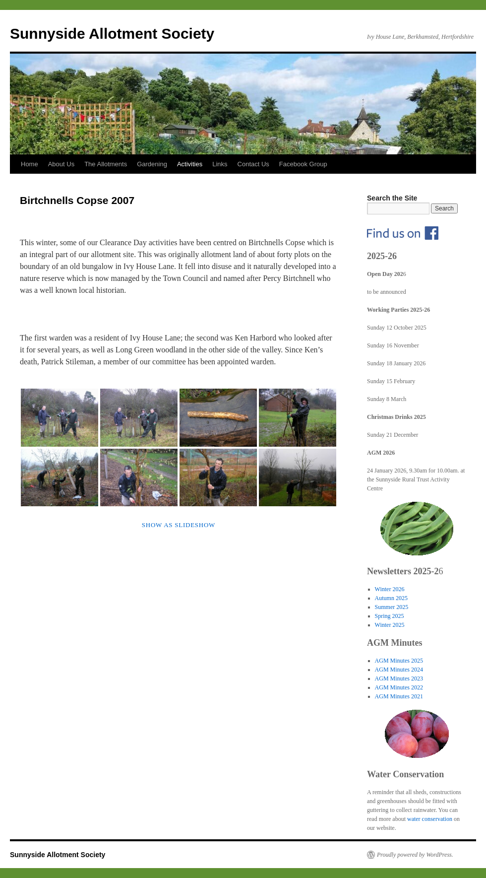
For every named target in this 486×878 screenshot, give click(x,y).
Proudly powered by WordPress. (415, 854)
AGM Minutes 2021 (399, 696)
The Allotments (105, 164)
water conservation (429, 818)
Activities (189, 164)
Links (219, 164)
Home (29, 164)
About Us (61, 164)
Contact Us (253, 164)
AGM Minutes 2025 (399, 660)
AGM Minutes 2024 (399, 669)
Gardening (152, 164)
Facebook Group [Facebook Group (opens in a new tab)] (303, 164)
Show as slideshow (178, 525)
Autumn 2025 (391, 598)
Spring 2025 (389, 615)
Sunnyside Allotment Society (112, 33)
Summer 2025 (392, 607)
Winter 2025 (390, 624)
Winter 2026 (390, 589)
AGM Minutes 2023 (399, 678)
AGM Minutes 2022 (399, 687)
